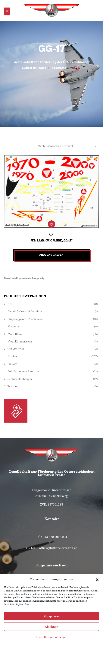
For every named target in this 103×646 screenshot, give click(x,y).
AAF (10, 304)
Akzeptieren (51, 619)
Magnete (13, 326)
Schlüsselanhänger (20, 379)
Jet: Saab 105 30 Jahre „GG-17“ (51, 240)
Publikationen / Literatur (23, 371)
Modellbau (15, 334)
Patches (12, 356)
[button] (97, 583)
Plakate (12, 364)
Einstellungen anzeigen (51, 640)
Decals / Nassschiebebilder (25, 311)
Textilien (13, 386)
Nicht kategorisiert (20, 341)
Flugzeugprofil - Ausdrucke (25, 319)
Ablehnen (51, 630)
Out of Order (16, 349)
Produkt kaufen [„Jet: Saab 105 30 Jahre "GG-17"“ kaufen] (51, 255)
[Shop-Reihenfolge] (65, 146)
